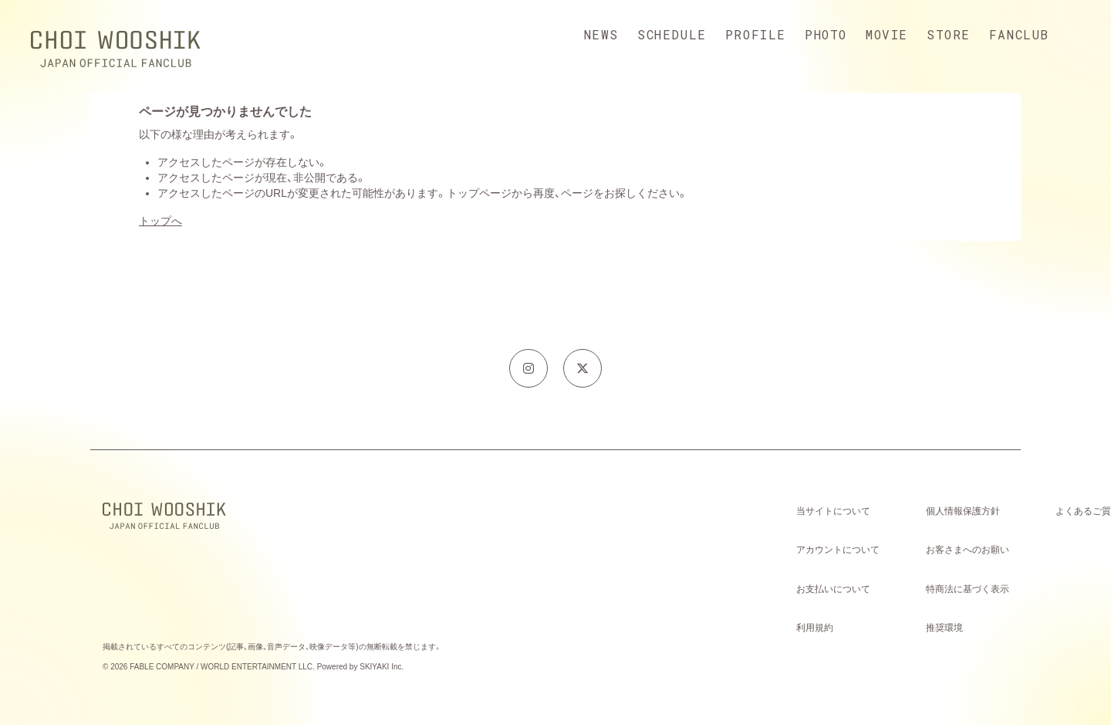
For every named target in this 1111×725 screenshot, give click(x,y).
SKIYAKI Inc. (382, 666)
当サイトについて (833, 511)
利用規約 (814, 627)
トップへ (160, 221)
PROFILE (755, 34)
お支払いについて (833, 589)
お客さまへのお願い (967, 549)
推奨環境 (944, 627)
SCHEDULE (672, 34)
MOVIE (887, 34)
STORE (949, 34)
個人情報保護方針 (963, 511)
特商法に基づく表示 (967, 589)
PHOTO (826, 34)
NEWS (601, 34)
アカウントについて (838, 549)
